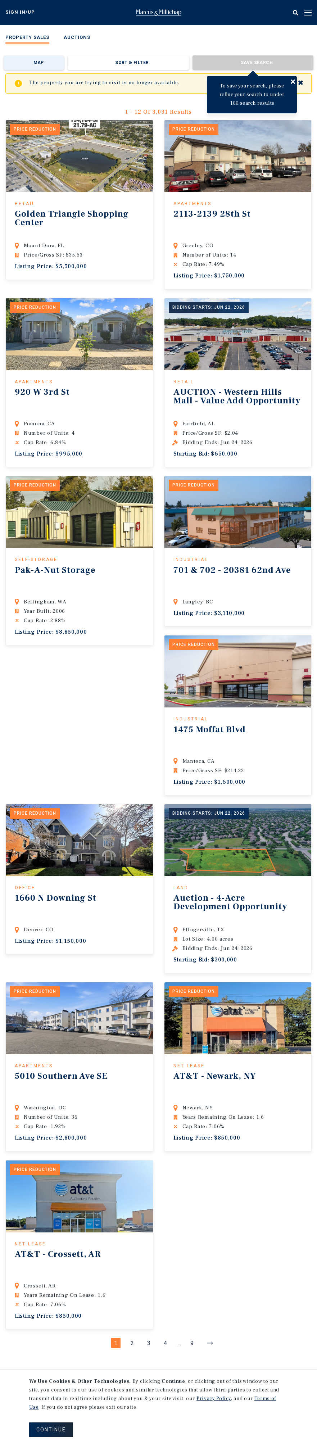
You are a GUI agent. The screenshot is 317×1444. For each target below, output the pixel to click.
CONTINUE (51, 1429)
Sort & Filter (132, 62)
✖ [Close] (301, 83)
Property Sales (27, 37)
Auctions (77, 37)
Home (158, 12)
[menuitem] (27, 39)
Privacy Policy (213, 1398)
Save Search (257, 62)
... (180, 1343)
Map (38, 62)
